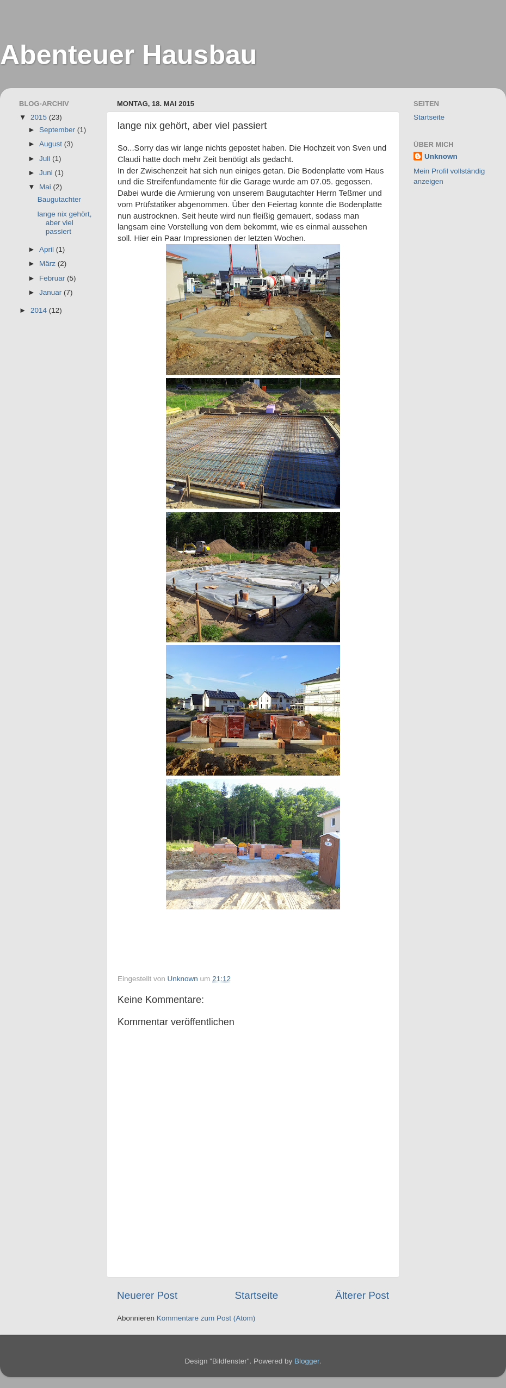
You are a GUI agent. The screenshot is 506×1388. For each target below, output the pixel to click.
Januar (51, 292)
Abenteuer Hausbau (128, 55)
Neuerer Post (147, 1295)
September (58, 130)
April (47, 249)
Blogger (306, 1361)
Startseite (256, 1295)
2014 (39, 310)
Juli (45, 158)
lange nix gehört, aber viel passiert (65, 223)
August (51, 144)
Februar (53, 278)
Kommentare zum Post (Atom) (206, 1318)
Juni (47, 173)
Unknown (441, 156)
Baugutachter (59, 199)
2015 (39, 117)
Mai (46, 187)
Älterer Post (362, 1295)
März (48, 263)
